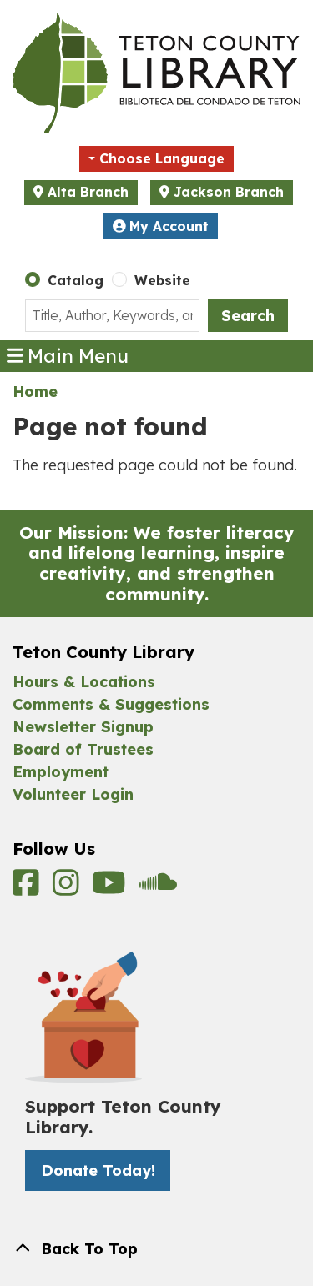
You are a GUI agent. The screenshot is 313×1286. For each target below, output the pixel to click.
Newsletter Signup (83, 726)
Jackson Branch (229, 191)
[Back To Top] (156, 1249)
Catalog (75, 280)
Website (162, 280)
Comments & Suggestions (111, 704)
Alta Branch (88, 191)
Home (35, 391)
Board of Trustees (83, 749)
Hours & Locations (84, 681)
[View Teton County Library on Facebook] (28, 888)
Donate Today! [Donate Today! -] (98, 1170)
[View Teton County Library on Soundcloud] (158, 888)
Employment (61, 771)
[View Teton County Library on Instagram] (68, 888)
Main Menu (68, 356)
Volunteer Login (73, 794)
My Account (161, 226)
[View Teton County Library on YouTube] (111, 888)
